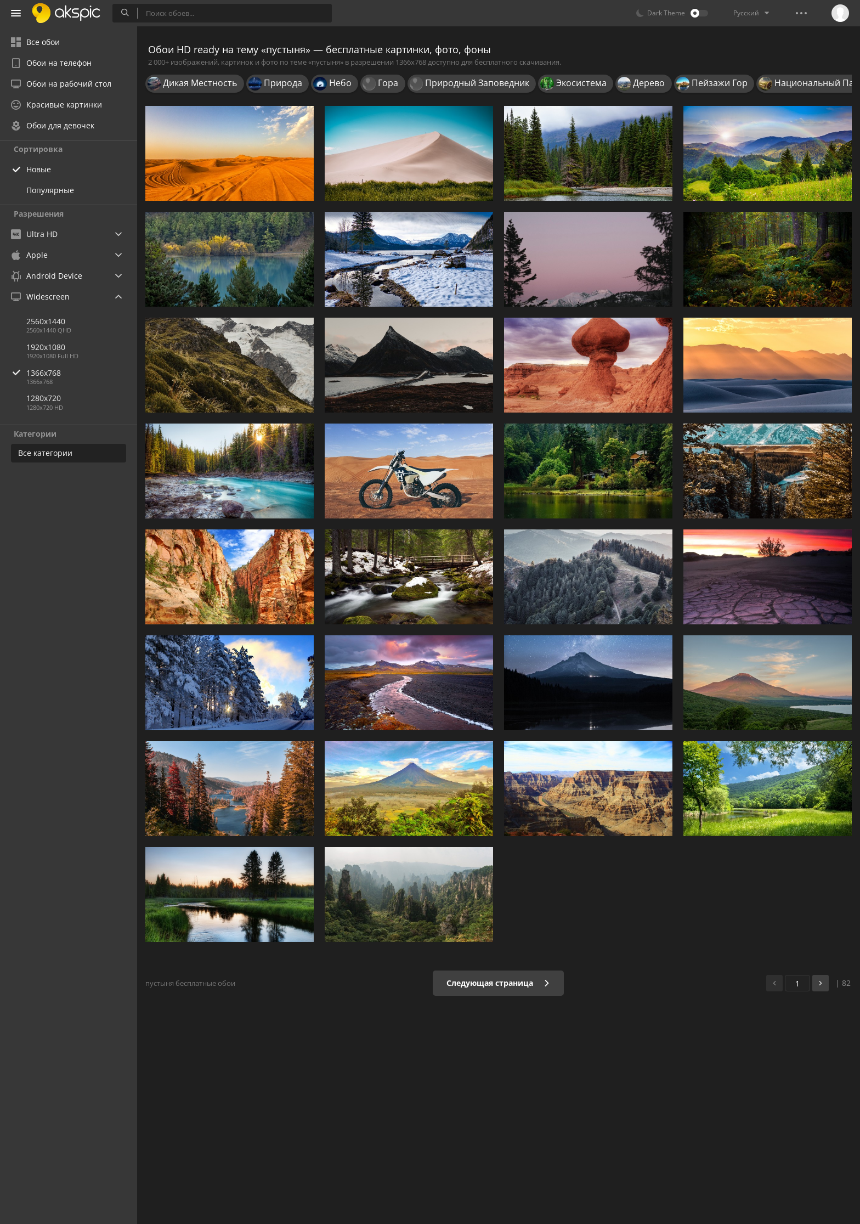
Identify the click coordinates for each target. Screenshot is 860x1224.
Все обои (35, 42)
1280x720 (43, 398)
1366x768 (81, 373)
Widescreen (40, 296)
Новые (38, 169)
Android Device (46, 275)
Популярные (50, 190)
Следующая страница (498, 983)
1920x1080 (45, 347)
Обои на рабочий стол (61, 83)
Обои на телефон (51, 63)
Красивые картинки (56, 104)
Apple (29, 255)
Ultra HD (34, 234)
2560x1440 (45, 321)
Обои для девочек (52, 125)
